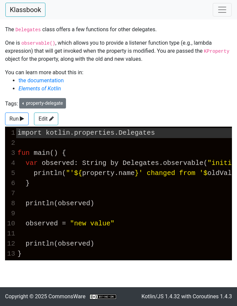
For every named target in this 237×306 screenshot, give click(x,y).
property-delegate (44, 103)
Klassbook (25, 10)
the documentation (41, 80)
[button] (17, 119)
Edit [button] (46, 119)
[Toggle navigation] (222, 9)
